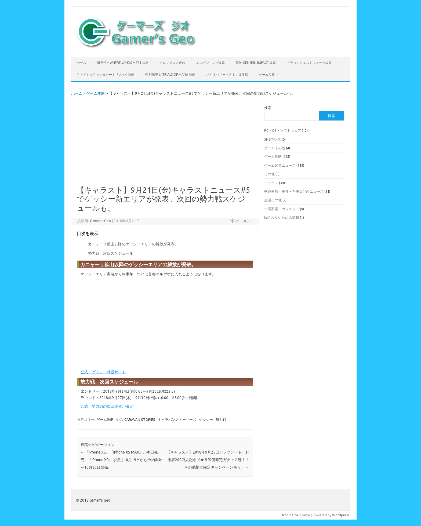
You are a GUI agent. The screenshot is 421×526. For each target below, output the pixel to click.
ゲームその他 (274, 148)
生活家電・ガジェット (281, 209)
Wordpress (341, 515)
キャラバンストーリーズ (177, 419)
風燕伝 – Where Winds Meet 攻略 (123, 62)
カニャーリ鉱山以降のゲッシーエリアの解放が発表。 (133, 244)
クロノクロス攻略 (172, 62)
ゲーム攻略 (267, 74)
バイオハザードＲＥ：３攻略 (227, 74)
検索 (267, 107)
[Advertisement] (165, 145)
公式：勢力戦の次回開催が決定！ (109, 406)
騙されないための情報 (281, 217)
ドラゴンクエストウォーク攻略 (309, 62)
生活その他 (273, 200)
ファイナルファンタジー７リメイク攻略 (106, 74)
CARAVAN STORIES (139, 419)
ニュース (271, 183)
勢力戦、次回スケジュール (110, 253)
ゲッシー (206, 419)
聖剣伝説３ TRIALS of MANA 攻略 (170, 74)
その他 (269, 174)
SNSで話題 (272, 139)
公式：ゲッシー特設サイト (103, 372)
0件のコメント (242, 221)
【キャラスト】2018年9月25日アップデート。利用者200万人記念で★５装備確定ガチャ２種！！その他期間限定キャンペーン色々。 (207, 459)
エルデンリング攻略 (210, 62)
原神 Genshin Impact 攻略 (256, 62)
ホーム (81, 62)
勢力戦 (221, 419)
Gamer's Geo (100, 221)
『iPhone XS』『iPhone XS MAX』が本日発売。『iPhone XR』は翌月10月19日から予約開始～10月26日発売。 (121, 459)
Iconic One (290, 515)
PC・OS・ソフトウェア (282, 130)
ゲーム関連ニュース (280, 165)
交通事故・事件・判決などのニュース (294, 191)
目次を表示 (87, 233)
